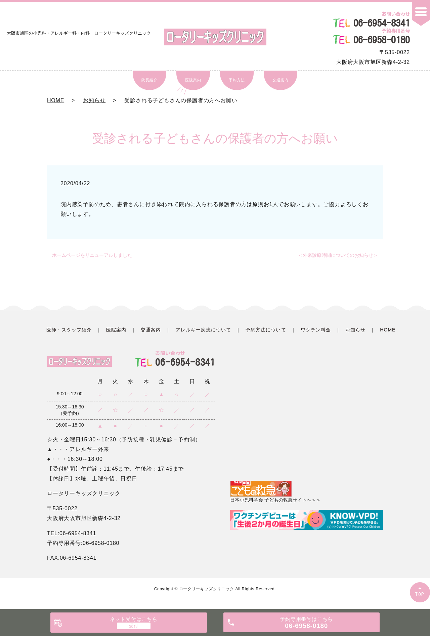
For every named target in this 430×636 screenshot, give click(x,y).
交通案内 (280, 80)
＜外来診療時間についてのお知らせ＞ (338, 255)
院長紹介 (149, 80)
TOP (420, 594)
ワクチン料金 (316, 329)
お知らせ (94, 100)
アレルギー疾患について (203, 329)
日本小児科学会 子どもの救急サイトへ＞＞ (275, 492)
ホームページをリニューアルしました (92, 255)
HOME (55, 100)
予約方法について (266, 329)
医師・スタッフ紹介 (69, 329)
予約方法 (237, 80)
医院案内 (193, 80)
